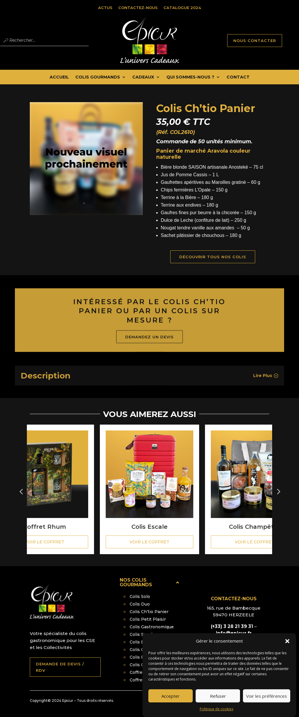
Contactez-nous (138, 7)
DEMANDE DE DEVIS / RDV (60, 667)
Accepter (170, 699)
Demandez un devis (149, 347)
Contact (238, 77)
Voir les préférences (266, 699)
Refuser (218, 699)
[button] (287, 645)
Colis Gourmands (97, 77)
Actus (105, 7)
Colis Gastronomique (152, 626)
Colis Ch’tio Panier (149, 611)
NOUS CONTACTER (254, 40)
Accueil (59, 77)
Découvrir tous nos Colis (217, 256)
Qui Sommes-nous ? (190, 77)
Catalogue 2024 (182, 7)
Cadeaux (143, 77)
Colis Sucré (141, 634)
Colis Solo (140, 596)
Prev (21, 489)
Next (278, 489)
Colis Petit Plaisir (148, 619)
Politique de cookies (216, 712)
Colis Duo (140, 604)
